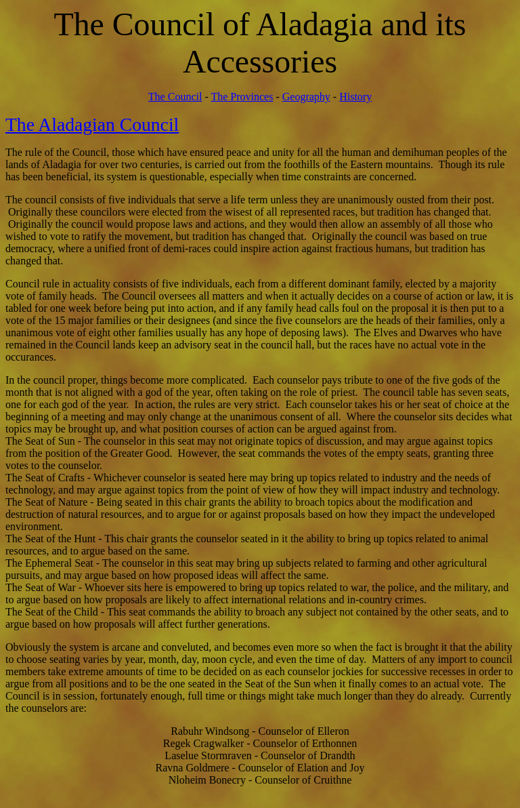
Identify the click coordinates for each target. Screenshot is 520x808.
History (355, 96)
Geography (306, 96)
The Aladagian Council (92, 124)
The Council (175, 96)
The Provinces (242, 96)
